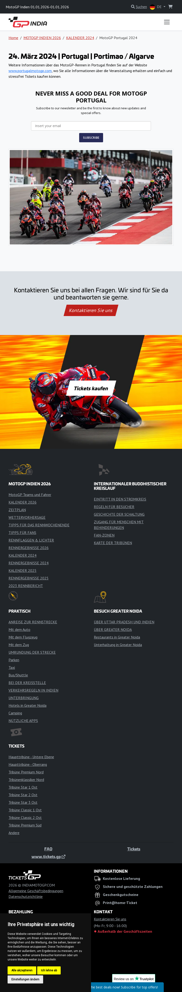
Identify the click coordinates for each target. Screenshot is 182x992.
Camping (15, 713)
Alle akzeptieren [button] (21, 970)
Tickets (133, 849)
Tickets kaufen (91, 388)
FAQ (48, 849)
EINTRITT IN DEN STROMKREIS (120, 499)
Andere (14, 832)
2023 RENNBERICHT (26, 585)
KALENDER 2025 (22, 570)
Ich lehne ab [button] (49, 970)
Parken (14, 659)
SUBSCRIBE (91, 137)
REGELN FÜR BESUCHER (114, 506)
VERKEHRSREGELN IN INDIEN (33, 690)
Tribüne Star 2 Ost (23, 794)
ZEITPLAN (17, 509)
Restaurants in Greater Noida (117, 637)
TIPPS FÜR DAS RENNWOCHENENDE (39, 525)
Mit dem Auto (19, 629)
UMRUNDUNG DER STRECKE (32, 652)
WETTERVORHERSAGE (27, 517)
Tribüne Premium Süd (25, 825)
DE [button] (156, 7)
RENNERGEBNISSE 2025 (29, 578)
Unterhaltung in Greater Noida (118, 644)
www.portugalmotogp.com (30, 70)
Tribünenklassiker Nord (26, 779)
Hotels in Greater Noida (27, 705)
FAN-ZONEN (104, 535)
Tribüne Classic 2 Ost (25, 817)
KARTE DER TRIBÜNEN (113, 542)
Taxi (12, 667)
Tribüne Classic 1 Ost (25, 810)
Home (13, 37)
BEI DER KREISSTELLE (27, 682)
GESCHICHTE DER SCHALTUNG (119, 514)
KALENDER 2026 (22, 502)
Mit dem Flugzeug (23, 637)
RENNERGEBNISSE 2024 (29, 562)
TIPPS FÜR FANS (22, 532)
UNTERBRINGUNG (24, 697)
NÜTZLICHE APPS (23, 720)
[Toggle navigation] (166, 22)
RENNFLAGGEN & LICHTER (31, 540)
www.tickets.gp (48, 856)
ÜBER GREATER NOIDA (113, 629)
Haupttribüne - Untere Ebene (31, 756)
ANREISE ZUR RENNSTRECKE (33, 622)
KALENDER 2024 (80, 37)
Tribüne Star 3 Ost (23, 802)
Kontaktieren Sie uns (91, 310)
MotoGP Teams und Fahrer (30, 494)
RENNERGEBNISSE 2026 (29, 547)
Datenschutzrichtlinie (26, 896)
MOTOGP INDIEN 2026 (42, 37)
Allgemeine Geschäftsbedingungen (36, 890)
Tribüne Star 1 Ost (23, 787)
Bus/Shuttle (18, 675)
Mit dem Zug (19, 644)
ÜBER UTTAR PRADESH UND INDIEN (124, 622)
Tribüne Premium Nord (26, 772)
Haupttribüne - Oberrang (28, 764)
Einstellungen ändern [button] (25, 979)
